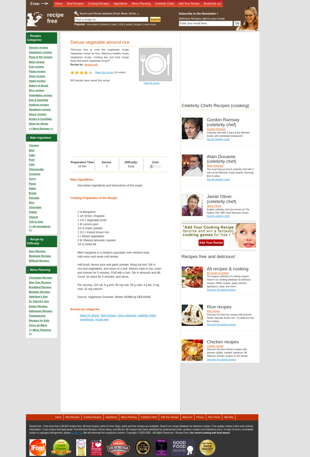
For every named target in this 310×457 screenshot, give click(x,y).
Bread (32, 193)
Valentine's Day (38, 296)
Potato (33, 212)
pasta (129, 24)
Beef (31, 150)
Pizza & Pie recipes (40, 57)
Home (59, 3)
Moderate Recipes (40, 255)
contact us (76, 432)
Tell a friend (214, 417)
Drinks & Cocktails (40, 118)
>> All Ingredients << (39, 228)
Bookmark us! (212, 3)
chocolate (92, 24)
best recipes (108, 315)
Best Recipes (75, 3)
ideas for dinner (89, 315)
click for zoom (151, 83)
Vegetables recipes (40, 95)
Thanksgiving (37, 315)
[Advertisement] (119, 121)
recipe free (55, 18)
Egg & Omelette (38, 100)
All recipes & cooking (218, 273)
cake (114, 24)
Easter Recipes (38, 306)
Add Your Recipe (188, 3)
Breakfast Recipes (40, 287)
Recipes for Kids (39, 320)
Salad (32, 188)
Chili (31, 164)
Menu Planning (141, 3)
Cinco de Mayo (38, 325)
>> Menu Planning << (40, 331)
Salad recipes (37, 80)
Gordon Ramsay (216, 129)
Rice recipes (36, 90)
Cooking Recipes (98, 3)
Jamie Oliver (214, 205)
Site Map (228, 417)
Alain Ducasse (215, 165)
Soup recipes (37, 76)
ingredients (87, 319)
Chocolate (35, 207)
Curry (32, 178)
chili (121, 24)
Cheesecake (36, 169)
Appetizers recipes (40, 52)
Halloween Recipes (40, 311)
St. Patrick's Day (39, 301)
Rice (31, 202)
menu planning (127, 315)
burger (138, 24)
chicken (104, 24)
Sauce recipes (37, 114)
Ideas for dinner (38, 123)
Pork (31, 159)
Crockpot (34, 173)
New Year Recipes (40, 282)
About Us (187, 417)
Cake (32, 155)
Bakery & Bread (38, 85)
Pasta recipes (37, 71)
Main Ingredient (40, 137)
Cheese (33, 217)
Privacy (200, 417)
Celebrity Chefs (164, 3)
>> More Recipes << (41, 128)
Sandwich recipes (40, 109)
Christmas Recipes (40, 277)
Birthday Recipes (39, 291)
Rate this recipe (104, 72)
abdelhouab (91, 64)
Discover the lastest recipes (221, 290)
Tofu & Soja (36, 221)
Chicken (34, 145)
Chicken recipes (215, 346)
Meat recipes (37, 61)
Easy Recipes (37, 251)
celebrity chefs (147, 315)
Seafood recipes (39, 104)
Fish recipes (36, 66)
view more (150, 24)
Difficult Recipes (39, 260)
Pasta (32, 183)
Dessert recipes (38, 47)
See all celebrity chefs (218, 139)
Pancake (34, 197)
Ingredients (120, 3)
